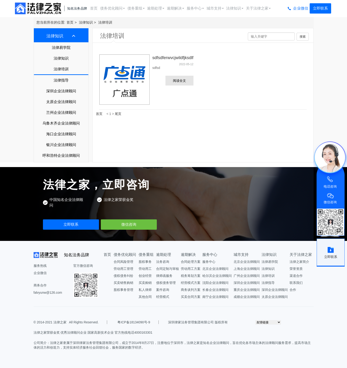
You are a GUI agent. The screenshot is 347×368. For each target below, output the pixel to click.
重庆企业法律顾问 (247, 290)
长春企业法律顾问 (215, 290)
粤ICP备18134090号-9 (133, 322)
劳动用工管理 (123, 269)
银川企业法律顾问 (61, 145)
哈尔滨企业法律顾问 (217, 276)
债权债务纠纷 (123, 276)
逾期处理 (155, 8)
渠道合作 (296, 276)
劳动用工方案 (190, 269)
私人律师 (145, 290)
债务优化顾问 (112, 8)
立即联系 (320, 8)
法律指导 (61, 80)
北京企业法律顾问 (215, 269)
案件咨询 (162, 290)
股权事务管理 (123, 290)
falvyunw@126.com (48, 292)
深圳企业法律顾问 (61, 91)
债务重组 (136, 8)
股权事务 (145, 262)
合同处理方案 (190, 262)
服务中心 (195, 8)
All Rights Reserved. (83, 322)
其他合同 (145, 297)
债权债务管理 (166, 283)
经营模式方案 (190, 283)
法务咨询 (162, 262)
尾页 (118, 114)
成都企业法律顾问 (247, 297)
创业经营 (145, 276)
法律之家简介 (299, 262)
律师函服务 (164, 276)
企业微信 (300, 8)
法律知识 (234, 8)
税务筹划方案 (190, 276)
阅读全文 (179, 80)
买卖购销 (145, 283)
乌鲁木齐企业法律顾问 (61, 123)
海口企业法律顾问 (61, 134)
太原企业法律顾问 (61, 102)
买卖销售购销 (123, 283)
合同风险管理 (123, 262)
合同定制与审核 (167, 269)
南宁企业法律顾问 (215, 297)
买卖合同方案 (190, 297)
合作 (293, 290)
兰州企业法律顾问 (61, 112)
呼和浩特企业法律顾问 (61, 155)
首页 (94, 8)
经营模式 (162, 297)
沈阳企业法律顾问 (215, 283)
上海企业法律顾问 (247, 269)
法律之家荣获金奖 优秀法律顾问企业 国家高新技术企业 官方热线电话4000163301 (93, 332)
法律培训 (105, 22)
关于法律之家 (258, 8)
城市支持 (215, 8)
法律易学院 (61, 48)
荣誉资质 (296, 269)
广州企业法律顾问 (247, 276)
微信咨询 (128, 224)
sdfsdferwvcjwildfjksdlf (172, 57)
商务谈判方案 (190, 290)
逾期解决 (175, 8)
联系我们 (296, 283)
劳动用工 (145, 269)
